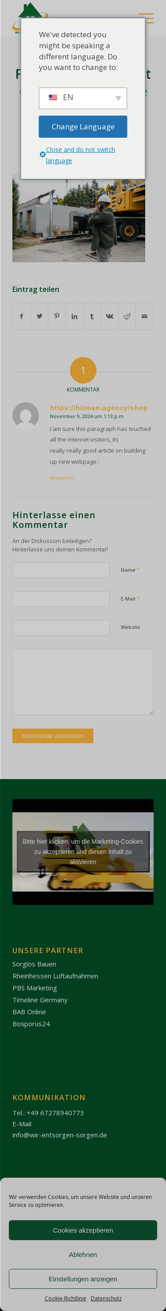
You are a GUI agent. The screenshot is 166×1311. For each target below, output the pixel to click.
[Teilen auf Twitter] (39, 316)
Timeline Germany (40, 999)
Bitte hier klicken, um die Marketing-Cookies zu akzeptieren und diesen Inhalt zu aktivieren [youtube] (83, 851)
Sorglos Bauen (34, 963)
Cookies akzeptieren (83, 1230)
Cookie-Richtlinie (65, 1298)
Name (130, 570)
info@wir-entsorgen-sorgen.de (59, 1134)
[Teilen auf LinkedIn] (74, 316)
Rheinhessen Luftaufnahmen (55, 975)
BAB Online (29, 1011)
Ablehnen (83, 1254)
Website (130, 627)
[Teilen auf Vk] (109, 316)
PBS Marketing (34, 987)
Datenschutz (106, 1298)
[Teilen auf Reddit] (127, 316)
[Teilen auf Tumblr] (92, 316)
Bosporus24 (31, 1023)
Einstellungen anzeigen (83, 1279)
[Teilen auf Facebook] (22, 316)
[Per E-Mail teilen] (144, 316)
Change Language (83, 126)
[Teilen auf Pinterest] (57, 316)
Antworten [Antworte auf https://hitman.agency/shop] (62, 477)
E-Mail (130, 598)
